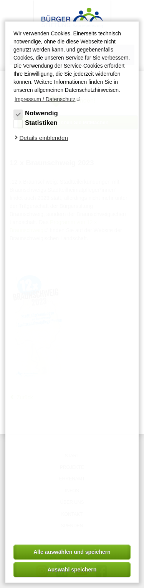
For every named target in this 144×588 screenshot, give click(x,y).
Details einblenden (43, 138)
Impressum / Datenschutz (45, 99)
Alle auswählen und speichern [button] (72, 552)
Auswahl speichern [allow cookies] (72, 569)
